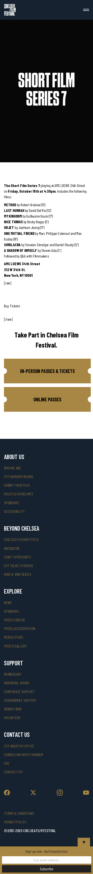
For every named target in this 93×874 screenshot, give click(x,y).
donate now (13, 709)
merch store (13, 637)
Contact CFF (13, 771)
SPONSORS (11, 611)
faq (6, 763)
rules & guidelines (18, 493)
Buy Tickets (12, 305)
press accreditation (19, 628)
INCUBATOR (12, 548)
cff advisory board (18, 476)
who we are (12, 467)
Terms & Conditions (19, 813)
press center (14, 619)
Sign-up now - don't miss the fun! (46, 851)
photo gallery (15, 646)
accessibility (14, 511)
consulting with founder (23, 754)
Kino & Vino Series (17, 574)
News (8, 602)
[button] (47, 371)
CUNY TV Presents (17, 557)
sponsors (11, 502)
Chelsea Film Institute (21, 539)
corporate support (19, 691)
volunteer (12, 717)
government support (20, 700)
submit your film (16, 485)
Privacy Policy (15, 821)
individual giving (16, 682)
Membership (12, 674)
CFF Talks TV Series (18, 565)
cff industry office (19, 746)
